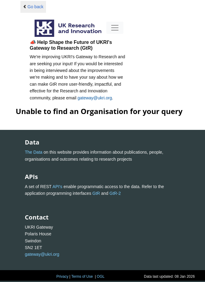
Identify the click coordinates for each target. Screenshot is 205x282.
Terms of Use (82, 276)
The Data (34, 152)
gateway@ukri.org (94, 97)
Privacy (62, 276)
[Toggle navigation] (114, 28)
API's (57, 186)
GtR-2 (115, 193)
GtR (96, 193)
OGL (100, 276)
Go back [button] (33, 6)
